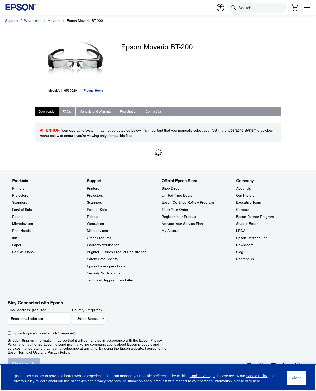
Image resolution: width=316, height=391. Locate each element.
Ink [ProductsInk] (14, 238)
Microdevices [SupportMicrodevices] (97, 231)
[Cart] (295, 8)
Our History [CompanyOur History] (245, 195)
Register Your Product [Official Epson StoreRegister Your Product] (179, 217)
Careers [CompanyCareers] (242, 209)
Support (11, 21)
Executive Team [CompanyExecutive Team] (248, 202)
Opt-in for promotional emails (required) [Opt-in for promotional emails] (44, 333)
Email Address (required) (28, 310)
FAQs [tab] (67, 111)
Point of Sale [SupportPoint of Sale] (97, 209)
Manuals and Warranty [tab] (95, 111)
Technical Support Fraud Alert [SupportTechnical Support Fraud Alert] (110, 280)
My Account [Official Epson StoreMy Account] (171, 231)
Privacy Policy (58, 352)
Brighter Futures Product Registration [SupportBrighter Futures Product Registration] (116, 252)
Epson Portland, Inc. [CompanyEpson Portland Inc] (252, 238)
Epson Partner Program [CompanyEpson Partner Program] (255, 217)
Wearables (32, 21)
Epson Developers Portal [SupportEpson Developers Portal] (106, 266)
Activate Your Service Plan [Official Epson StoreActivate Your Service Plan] (182, 224)
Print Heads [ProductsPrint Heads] (21, 231)
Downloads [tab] (46, 111)
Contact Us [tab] (154, 111)
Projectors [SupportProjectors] (95, 195)
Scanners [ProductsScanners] (19, 202)
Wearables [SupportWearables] (95, 224)
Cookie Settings (202, 376)
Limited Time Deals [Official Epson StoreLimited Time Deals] (177, 195)
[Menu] (307, 8)
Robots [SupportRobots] (92, 217)
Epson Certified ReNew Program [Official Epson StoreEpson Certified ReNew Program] (188, 202)
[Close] (296, 378)
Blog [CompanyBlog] (239, 252)
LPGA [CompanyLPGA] (240, 231)
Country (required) (87, 310)
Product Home (93, 90)
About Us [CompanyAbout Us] (243, 188)
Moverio (54, 21)
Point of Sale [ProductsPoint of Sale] (22, 209)
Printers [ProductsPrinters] (18, 188)
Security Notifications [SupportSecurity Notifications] (103, 273)
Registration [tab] (128, 111)
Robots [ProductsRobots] (17, 217)
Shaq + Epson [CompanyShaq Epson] (247, 224)
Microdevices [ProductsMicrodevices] (22, 224)
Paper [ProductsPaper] (16, 245)
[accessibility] (220, 8)
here (256, 381)
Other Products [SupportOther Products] (99, 238)
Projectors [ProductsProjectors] (20, 195)
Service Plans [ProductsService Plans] (23, 252)
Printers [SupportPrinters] (93, 188)
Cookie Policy (257, 376)
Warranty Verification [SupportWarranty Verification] (103, 245)
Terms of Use (29, 352)
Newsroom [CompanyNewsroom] (244, 245)
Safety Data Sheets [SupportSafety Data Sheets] (102, 259)
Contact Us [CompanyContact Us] (245, 259)
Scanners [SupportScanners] (94, 202)
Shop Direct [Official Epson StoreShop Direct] (171, 188)
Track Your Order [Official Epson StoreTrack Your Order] (175, 209)
